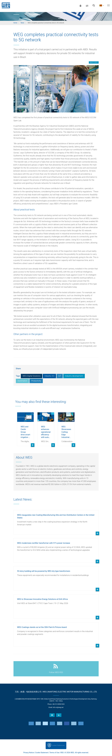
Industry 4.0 (49, 376)
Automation (22, 381)
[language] (101, 5)
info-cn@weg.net (58, 707)
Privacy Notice (28, 753)
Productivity (36, 381)
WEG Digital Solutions (31, 376)
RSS (62, 753)
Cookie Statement (41, 753)
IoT (59, 376)
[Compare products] (87, 5)
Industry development (74, 376)
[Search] (93, 5)
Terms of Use (54, 753)
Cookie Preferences (58, 745)
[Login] (80, 5)
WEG (5, 5)
